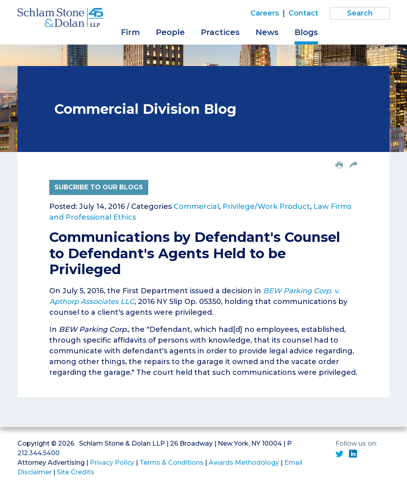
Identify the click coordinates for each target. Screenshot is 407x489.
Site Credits (75, 472)
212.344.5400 (38, 453)
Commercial (196, 206)
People (170, 32)
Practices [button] (220, 32)
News (267, 32)
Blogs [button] (306, 32)
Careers (264, 13)
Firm (130, 32)
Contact (303, 13)
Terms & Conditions (172, 462)
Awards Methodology (244, 462)
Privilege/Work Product (266, 206)
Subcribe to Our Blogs (98, 187)
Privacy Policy (112, 462)
